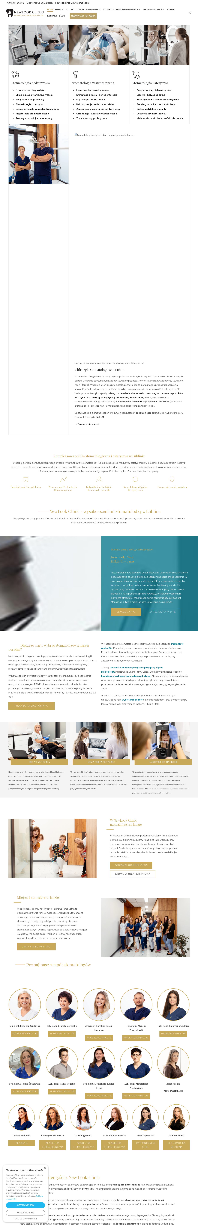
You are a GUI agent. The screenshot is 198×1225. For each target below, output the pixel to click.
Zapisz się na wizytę (162, 394)
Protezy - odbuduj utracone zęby (34, 118)
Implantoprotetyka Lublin (90, 99)
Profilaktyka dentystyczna (72, 1172)
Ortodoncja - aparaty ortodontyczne (96, 113)
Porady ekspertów (68, 1194)
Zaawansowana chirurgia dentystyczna (98, 109)
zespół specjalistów (45, 1028)
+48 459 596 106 (16, 1122)
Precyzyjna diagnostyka (31, 488)
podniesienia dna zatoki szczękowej (136, 175)
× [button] (45, 1168)
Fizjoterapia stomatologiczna (32, 113)
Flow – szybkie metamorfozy (116, 1176)
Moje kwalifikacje (25, 816)
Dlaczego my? (126, 394)
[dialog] (25, 1193)
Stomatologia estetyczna (132, 656)
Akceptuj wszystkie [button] (25, 1205)
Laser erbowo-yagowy (70, 1190)
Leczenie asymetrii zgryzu (151, 113)
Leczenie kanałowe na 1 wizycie (118, 1172)
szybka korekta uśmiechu (162, 104)
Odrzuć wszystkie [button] (25, 1212)
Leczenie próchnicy (69, 1176)
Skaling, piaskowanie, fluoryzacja (34, 95)
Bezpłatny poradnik (69, 1199)
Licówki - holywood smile (151, 95)
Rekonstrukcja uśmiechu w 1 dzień (95, 104)
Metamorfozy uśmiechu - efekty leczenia (160, 118)
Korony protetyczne (112, 1199)
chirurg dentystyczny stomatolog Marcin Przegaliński (121, 179)
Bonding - (142, 104)
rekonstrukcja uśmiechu (145, 183)
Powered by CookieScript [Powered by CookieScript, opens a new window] (25, 1219)
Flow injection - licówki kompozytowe (158, 99)
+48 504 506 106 (112, 1028)
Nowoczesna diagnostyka (30, 90)
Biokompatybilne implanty (151, 109)
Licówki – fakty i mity (112, 1181)
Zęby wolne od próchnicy (30, 99)
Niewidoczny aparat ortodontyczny (120, 1185)
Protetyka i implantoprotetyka (74, 1181)
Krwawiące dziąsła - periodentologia (96, 95)
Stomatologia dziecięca (29, 104)
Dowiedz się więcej (88, 206)
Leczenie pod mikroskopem (73, 1185)
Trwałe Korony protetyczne (91, 118)
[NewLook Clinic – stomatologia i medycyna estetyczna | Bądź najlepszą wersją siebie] (25, 13)
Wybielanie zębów (111, 1194)
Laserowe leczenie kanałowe (92, 90)
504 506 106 (97, 199)
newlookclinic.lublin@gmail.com (25, 1128)
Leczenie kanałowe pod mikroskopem (37, 109)
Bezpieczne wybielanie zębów (154, 90)
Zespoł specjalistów (36, 729)
